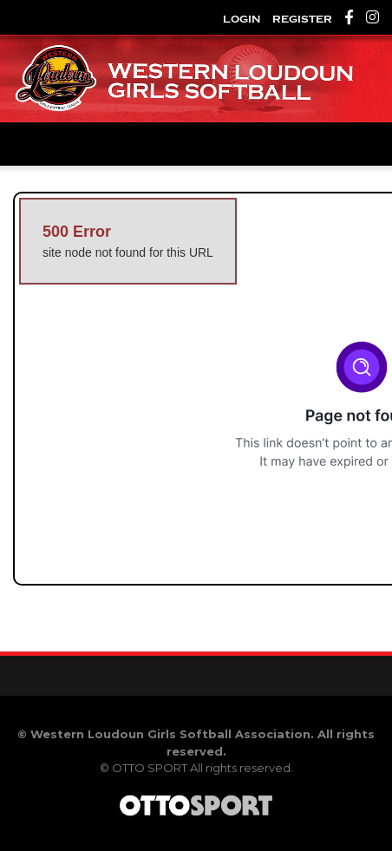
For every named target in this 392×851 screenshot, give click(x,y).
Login (241, 19)
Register (302, 19)
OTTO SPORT (149, 768)
